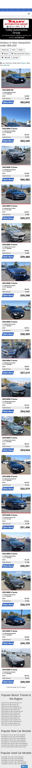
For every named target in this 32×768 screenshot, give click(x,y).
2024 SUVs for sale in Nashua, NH (10, 718)
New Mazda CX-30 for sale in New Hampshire (13, 740)
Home (2, 10)
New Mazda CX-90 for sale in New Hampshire (13, 738)
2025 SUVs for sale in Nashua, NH (10, 714)
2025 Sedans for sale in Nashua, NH (11, 716)
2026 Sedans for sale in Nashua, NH (11, 713)
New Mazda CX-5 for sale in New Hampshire (13, 736)
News (7, 10)
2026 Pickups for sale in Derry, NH (10, 709)
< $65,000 (6, 57)
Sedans (5, 54)
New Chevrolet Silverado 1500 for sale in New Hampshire (13, 747)
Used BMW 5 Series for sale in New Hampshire (13, 762)
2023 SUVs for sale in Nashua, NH (10, 723)
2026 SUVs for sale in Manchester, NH (11, 708)
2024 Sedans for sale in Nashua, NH (11, 720)
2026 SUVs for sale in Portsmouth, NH (11, 702)
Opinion (29, 10)
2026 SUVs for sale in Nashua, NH (10, 706)
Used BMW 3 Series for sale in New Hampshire (13, 763)
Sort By (16, 57)
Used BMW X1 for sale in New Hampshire (12, 760)
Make (21, 50)
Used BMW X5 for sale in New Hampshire (12, 758)
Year (14, 50)
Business (18, 10)
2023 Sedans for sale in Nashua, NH (11, 725)
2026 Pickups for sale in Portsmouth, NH (12, 711)
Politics (12, 10)
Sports (24, 10)
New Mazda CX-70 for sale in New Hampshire (13, 741)
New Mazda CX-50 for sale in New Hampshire (13, 735)
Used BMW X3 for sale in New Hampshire (12, 757)
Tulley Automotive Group (20, 54)
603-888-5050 (19, 38)
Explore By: (5, 50)
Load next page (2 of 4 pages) (16, 687)
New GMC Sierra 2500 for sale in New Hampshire (14, 745)
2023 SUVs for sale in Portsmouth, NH (11, 721)
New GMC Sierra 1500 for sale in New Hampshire (14, 743)
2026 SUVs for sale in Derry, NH (9, 704)
